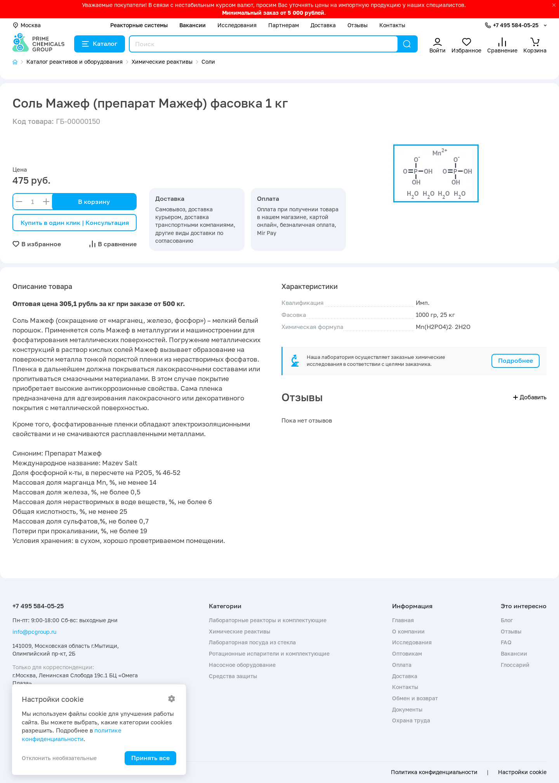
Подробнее (515, 360)
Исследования (237, 25)
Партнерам (283, 25)
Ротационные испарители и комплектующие (269, 653)
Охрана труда (411, 720)
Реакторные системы (139, 25)
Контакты (392, 25)
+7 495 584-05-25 (515, 25)
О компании (408, 631)
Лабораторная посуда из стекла (252, 642)
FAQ (506, 642)
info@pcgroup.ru (34, 631)
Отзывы (357, 25)
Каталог (99, 43)
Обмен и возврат (415, 698)
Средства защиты (233, 676)
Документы (407, 709)
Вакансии (192, 25)
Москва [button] (26, 25)
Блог (507, 620)
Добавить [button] (530, 396)
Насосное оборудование (242, 664)
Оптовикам (407, 653)
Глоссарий (515, 664)
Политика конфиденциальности (434, 772)
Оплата (401, 664)
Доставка (323, 25)
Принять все (150, 758)
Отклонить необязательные (59, 758)
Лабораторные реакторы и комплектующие (267, 620)
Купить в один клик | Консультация (75, 222)
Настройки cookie (522, 772)
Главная (403, 620)
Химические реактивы (239, 631)
